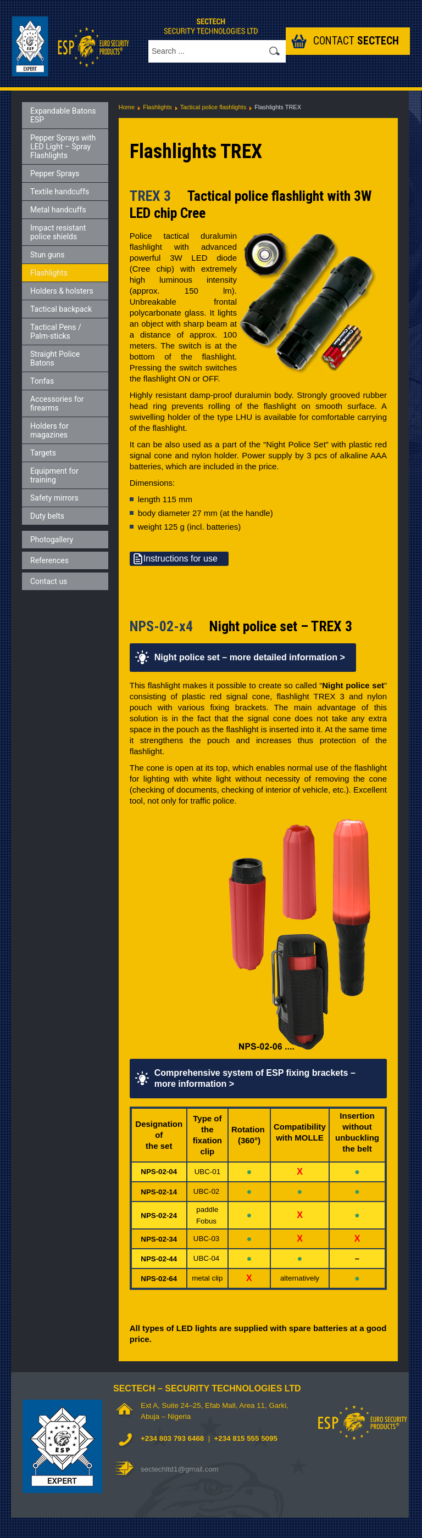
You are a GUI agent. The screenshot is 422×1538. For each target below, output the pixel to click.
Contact (356, 41)
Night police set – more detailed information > (249, 657)
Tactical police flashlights (213, 107)
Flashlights (157, 107)
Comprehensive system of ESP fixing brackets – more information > (255, 1078)
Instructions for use (180, 558)
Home (127, 107)
